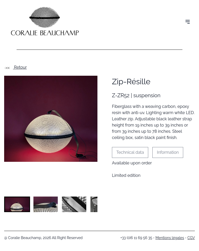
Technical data (130, 152)
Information (168, 152)
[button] (17, 204)
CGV (191, 238)
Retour (15, 67)
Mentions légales (169, 238)
